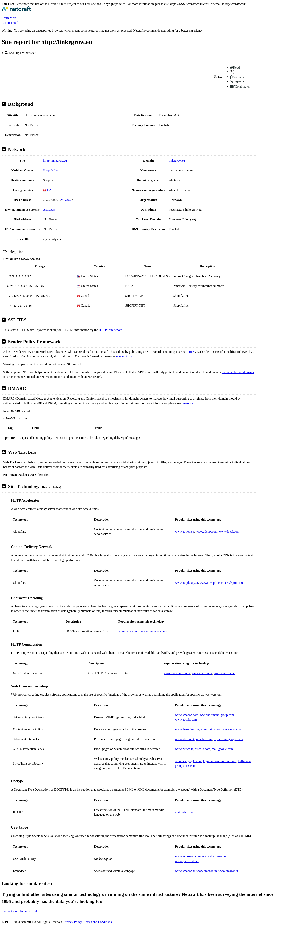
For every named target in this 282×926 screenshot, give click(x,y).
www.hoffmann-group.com (217, 714)
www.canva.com (128, 631)
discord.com (202, 749)
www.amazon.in (206, 870)
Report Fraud (10, 22)
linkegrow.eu (177, 160)
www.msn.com (232, 729)
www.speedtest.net (187, 861)
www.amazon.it (228, 870)
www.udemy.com (207, 531)
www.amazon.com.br (177, 673)
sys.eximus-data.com (154, 631)
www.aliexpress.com (215, 856)
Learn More (9, 18)
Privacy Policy (73, 922)
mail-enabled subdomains (238, 372)
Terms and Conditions (98, 922)
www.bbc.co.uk (185, 739)
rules (192, 351)
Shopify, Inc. (51, 170)
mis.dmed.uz (204, 739)
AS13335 (49, 209)
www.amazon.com (186, 714)
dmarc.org (188, 403)
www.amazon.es (202, 673)
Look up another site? (20, 52)
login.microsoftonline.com (219, 761)
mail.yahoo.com (185, 812)
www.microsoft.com (188, 856)
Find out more (10, 911)
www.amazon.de (224, 673)
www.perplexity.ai (186, 582)
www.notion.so (184, 531)
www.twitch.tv (184, 749)
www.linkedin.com (187, 729)
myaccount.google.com (228, 739)
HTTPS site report (110, 330)
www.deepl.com (229, 531)
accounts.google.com (188, 761)
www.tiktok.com (211, 729)
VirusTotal (66, 200)
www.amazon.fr (185, 870)
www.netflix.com (186, 719)
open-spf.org (124, 356)
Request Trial (28, 911)
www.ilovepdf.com (212, 582)
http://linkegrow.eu (55, 160)
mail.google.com (222, 749)
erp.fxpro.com (234, 582)
